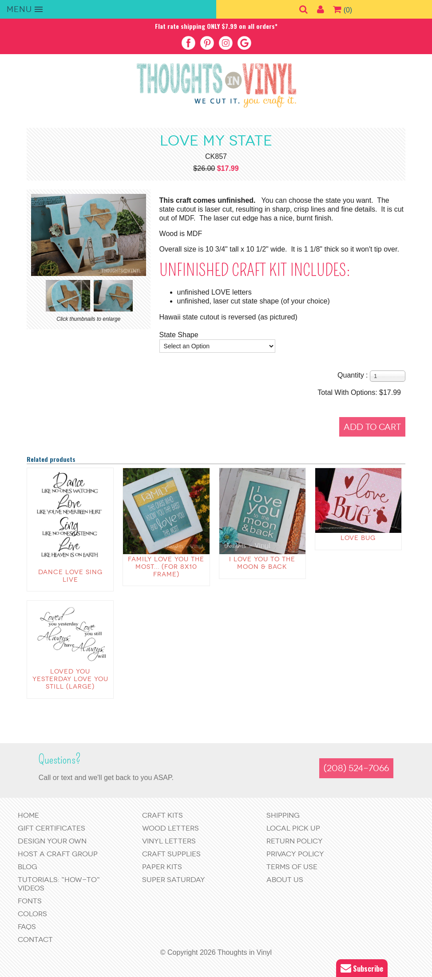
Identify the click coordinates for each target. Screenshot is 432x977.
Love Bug (358, 538)
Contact (35, 939)
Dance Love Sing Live (70, 575)
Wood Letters (170, 828)
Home (28, 815)
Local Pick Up (293, 828)
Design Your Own (52, 841)
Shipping (283, 815)
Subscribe (362, 968)
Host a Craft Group (58, 854)
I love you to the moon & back (262, 563)
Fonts (30, 901)
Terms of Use (291, 867)
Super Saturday (173, 879)
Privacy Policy (295, 854)
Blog (27, 867)
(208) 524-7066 (356, 768)
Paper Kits (162, 867)
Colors (32, 914)
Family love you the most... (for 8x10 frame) (166, 566)
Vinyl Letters (169, 841)
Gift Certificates (51, 828)
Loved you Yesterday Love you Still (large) (70, 679)
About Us (284, 879)
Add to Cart (372, 427)
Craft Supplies (171, 854)
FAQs (27, 926)
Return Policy (294, 841)
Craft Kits (162, 815)
